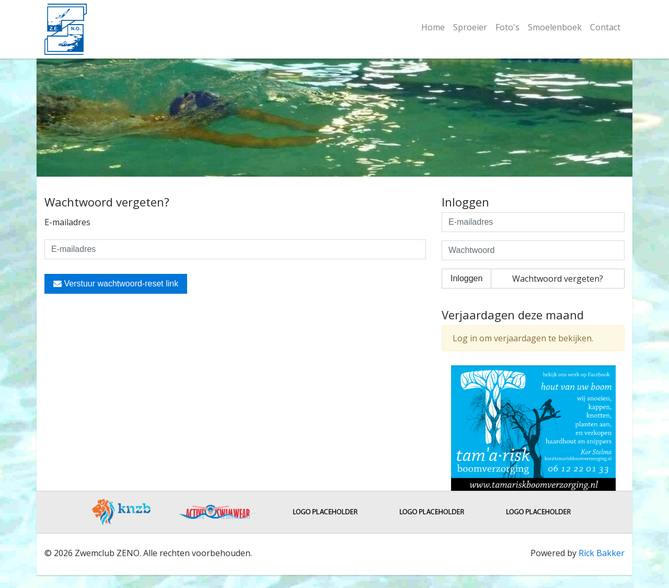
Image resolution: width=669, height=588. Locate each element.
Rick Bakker (602, 553)
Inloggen (466, 278)
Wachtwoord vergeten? (557, 278)
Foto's (507, 27)
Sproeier (470, 27)
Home (433, 27)
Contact (605, 27)
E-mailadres (67, 222)
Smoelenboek (555, 27)
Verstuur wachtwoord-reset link (115, 283)
